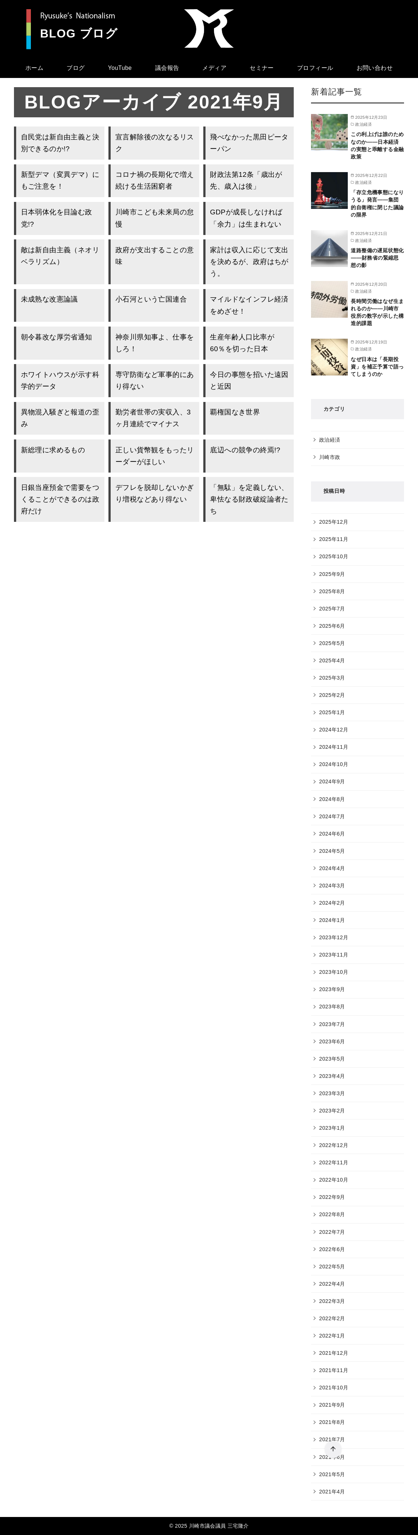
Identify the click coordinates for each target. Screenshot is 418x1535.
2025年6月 (332, 626)
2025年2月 (332, 695)
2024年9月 (332, 781)
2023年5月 (332, 1059)
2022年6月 (332, 1249)
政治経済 (329, 440)
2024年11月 (333, 747)
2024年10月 (333, 764)
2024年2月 (332, 903)
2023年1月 (332, 1128)
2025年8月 (332, 591)
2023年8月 (332, 1006)
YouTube (120, 68)
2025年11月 (333, 539)
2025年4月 (332, 660)
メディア (214, 68)
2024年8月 (332, 799)
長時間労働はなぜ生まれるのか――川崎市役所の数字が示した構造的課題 (377, 312)
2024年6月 (332, 834)
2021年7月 (332, 1439)
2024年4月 (332, 868)
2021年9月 (332, 1405)
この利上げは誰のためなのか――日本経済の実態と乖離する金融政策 (377, 145)
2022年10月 (333, 1180)
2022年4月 (332, 1284)
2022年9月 (332, 1197)
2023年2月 (332, 1111)
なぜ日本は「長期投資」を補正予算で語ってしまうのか (377, 366)
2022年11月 (333, 1162)
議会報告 (167, 68)
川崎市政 (329, 457)
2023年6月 (332, 1041)
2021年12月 (333, 1353)
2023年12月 (333, 937)
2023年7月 (332, 1024)
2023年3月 (332, 1093)
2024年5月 (332, 851)
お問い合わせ (375, 68)
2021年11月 (333, 1370)
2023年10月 (333, 972)
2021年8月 (332, 1422)
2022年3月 (332, 1301)
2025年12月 (333, 522)
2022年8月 (332, 1214)
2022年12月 (333, 1145)
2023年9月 (332, 989)
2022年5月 (332, 1266)
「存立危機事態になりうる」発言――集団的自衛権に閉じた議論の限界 (377, 203)
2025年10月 (333, 556)
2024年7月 (332, 816)
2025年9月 (332, 574)
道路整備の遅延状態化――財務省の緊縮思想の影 (377, 257)
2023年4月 (332, 1076)
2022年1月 (332, 1336)
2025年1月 (332, 712)
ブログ (76, 68)
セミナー (262, 68)
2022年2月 (332, 1318)
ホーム (34, 68)
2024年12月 (333, 730)
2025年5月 (332, 643)
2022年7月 (332, 1232)
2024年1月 (332, 920)
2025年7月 (332, 609)
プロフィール (315, 68)
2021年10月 (333, 1387)
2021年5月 (332, 1474)
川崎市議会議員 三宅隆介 (219, 1526)
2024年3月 (332, 885)
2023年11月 (333, 955)
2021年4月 (332, 1492)
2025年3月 (332, 678)
